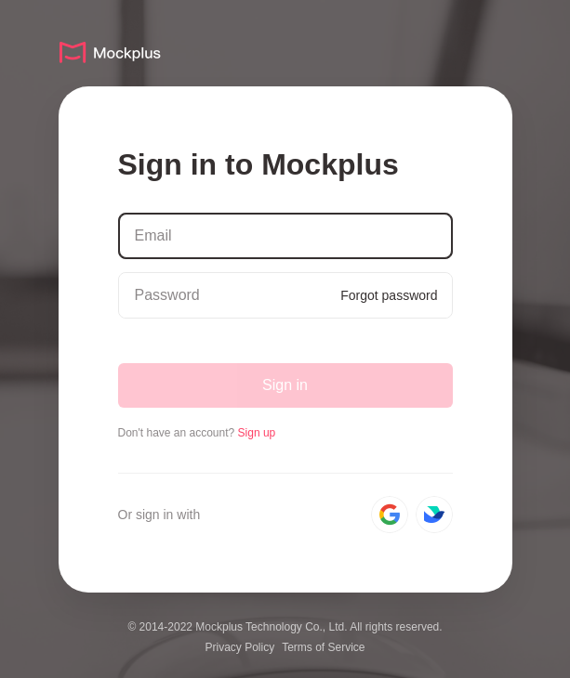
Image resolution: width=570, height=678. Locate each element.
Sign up (257, 432)
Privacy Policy (239, 647)
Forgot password (388, 295)
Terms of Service (323, 647)
